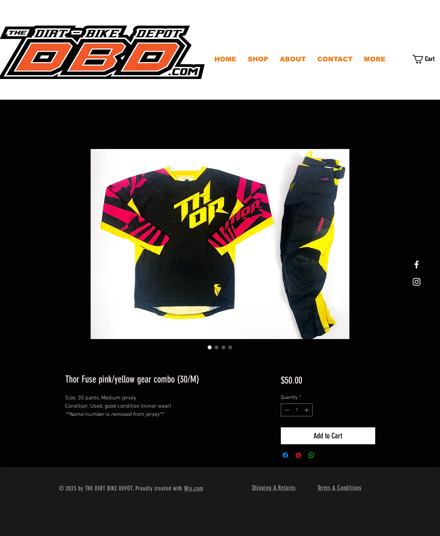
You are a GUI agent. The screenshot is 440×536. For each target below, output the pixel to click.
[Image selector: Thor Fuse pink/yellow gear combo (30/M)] (209, 347)
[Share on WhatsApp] (311, 455)
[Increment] (307, 410)
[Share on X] (324, 455)
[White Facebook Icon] (416, 264)
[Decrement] (286, 410)
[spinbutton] (296, 410)
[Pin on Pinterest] (298, 455)
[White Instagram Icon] (416, 282)
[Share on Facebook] (285, 455)
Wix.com (193, 488)
